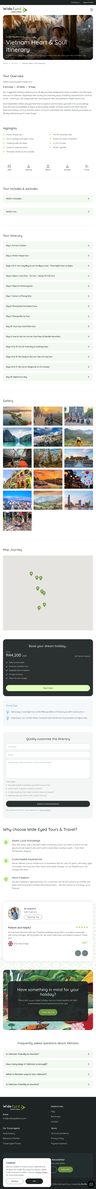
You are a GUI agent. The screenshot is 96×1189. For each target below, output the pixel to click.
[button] (75, 2)
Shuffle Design (87, 1184)
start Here (48, 690)
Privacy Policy (45, 813)
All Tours (15, 63)
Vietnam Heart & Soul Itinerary (33, 63)
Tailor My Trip (48, 1014)
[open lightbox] (17, 418)
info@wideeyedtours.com (14, 1118)
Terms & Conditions (60, 1133)
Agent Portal (88, 2)
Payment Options (59, 1143)
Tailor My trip (33, 920)
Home (5, 63)
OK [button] (34, 1181)
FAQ (53, 1111)
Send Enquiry (9, 1133)
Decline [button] (14, 1181)
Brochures (55, 1116)
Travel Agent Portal (12, 1143)
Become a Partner (11, 1138)
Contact (54, 1121)
